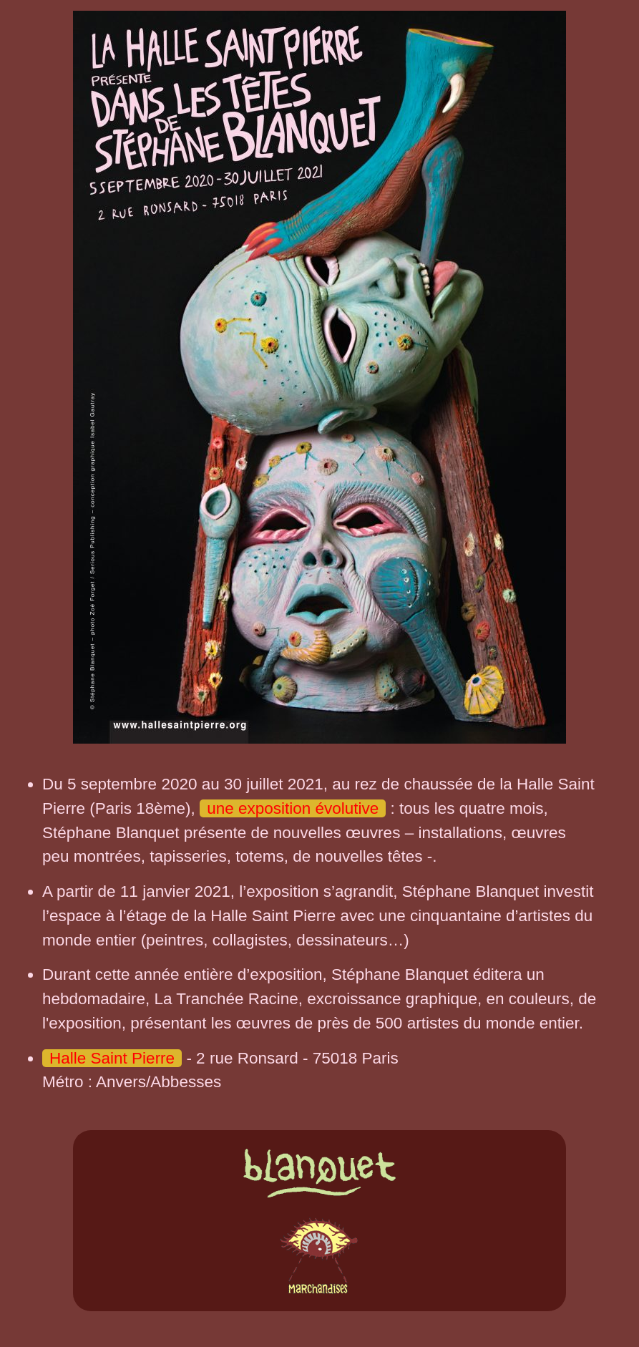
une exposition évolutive (293, 808)
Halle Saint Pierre (112, 1058)
